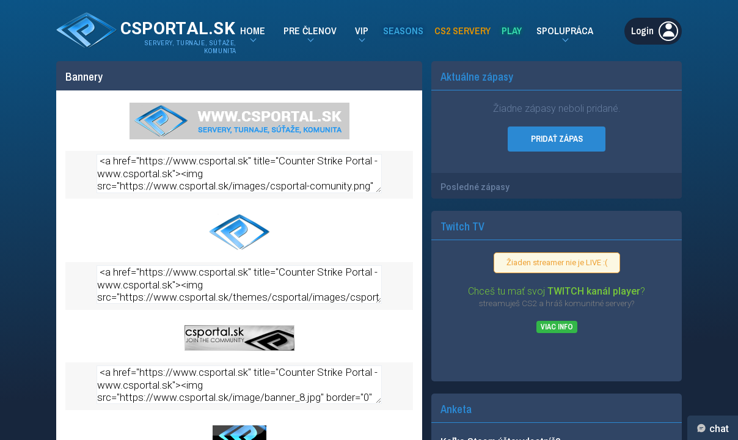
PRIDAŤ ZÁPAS (557, 138)
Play (512, 30)
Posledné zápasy (475, 187)
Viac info (557, 327)
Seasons (403, 30)
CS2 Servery (462, 30)
